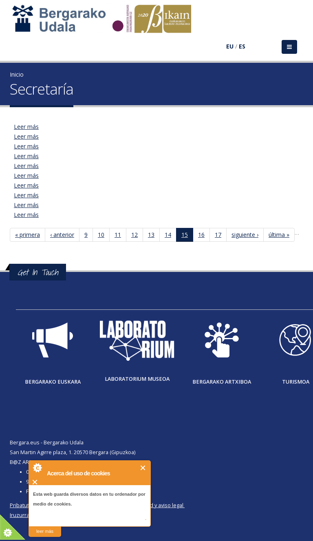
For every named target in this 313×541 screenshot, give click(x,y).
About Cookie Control (37, 468)
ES (242, 46)
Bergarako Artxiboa (221, 381)
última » (279, 234)
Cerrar (143, 467)
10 (101, 234)
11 (118, 234)
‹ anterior (62, 234)
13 (151, 234)
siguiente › (244, 234)
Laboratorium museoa (137, 378)
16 (201, 234)
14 (168, 234)
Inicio (17, 74)
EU (230, 46)
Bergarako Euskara (53, 381)
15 (184, 234)
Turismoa (295, 381)
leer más (44, 531)
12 (134, 234)
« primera (27, 234)
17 (218, 234)
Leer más (26, 126)
